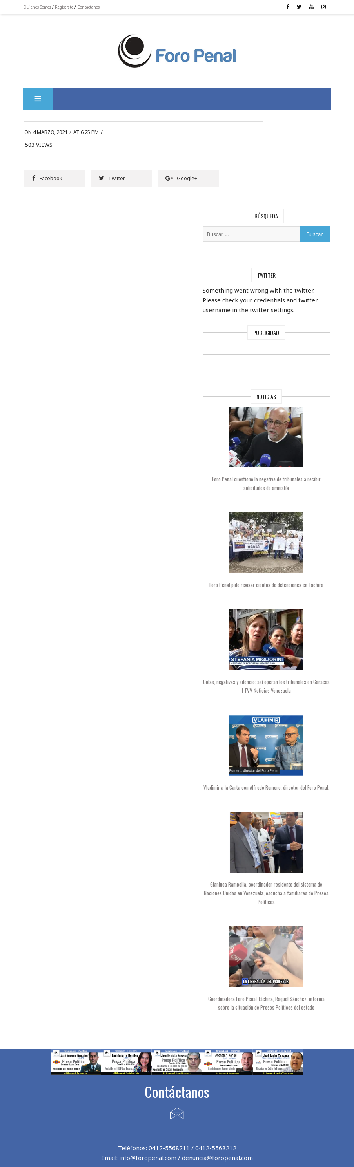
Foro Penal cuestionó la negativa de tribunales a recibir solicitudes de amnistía (289, 424)
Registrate (71, 7)
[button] (45, 93)
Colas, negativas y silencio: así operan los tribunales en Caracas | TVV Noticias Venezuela (289, 625)
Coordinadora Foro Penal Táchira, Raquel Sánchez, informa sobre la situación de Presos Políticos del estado (289, 942)
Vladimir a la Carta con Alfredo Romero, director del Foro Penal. (289, 726)
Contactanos (95, 7)
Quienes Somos (44, 7)
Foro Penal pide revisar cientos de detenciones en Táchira (289, 524)
